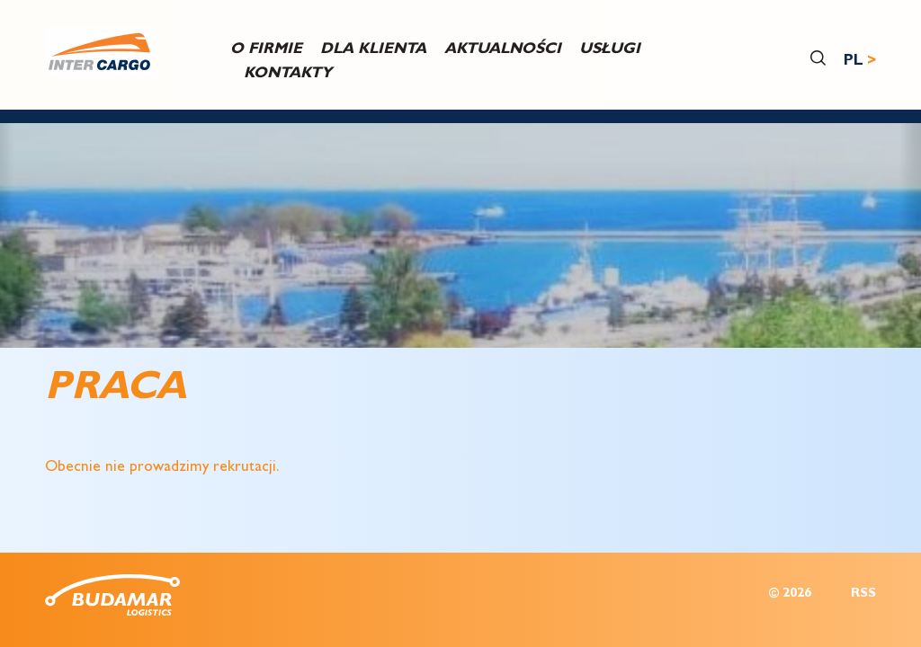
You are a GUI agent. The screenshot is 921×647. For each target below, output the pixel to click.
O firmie (266, 49)
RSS (863, 594)
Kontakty (288, 74)
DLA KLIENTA (373, 49)
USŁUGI (609, 49)
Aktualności (502, 49)
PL (853, 61)
